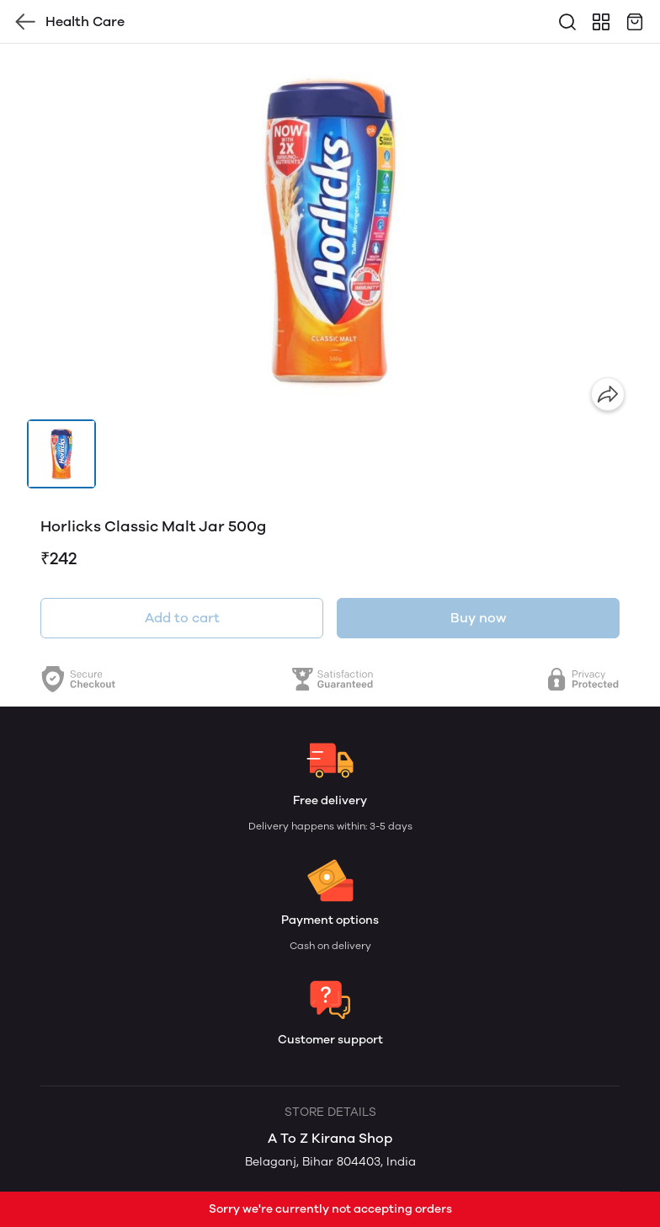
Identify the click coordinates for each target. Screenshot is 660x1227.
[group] (330, 231)
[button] (61, 453)
